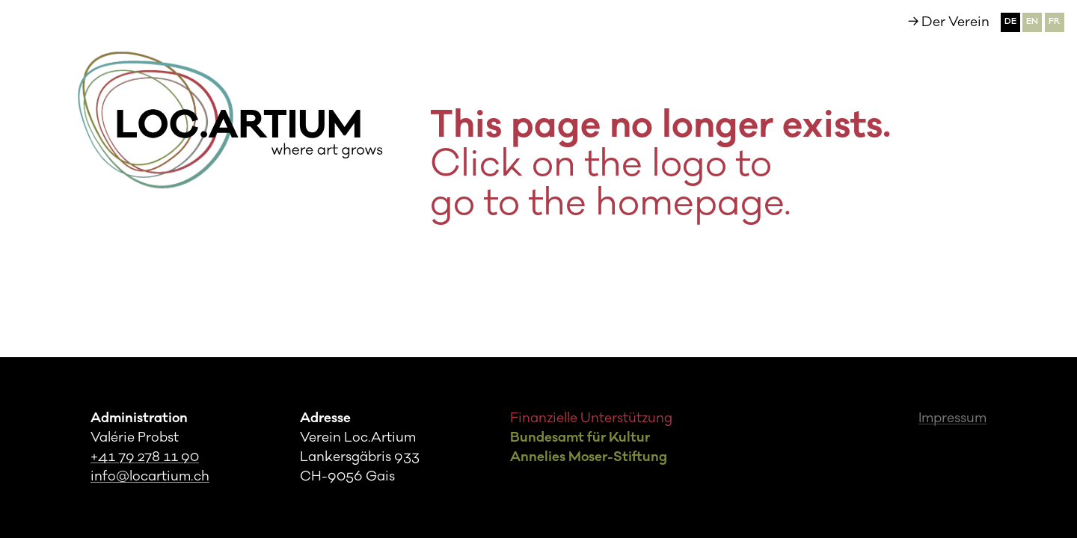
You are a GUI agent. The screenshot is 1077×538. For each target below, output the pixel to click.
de (1010, 21)
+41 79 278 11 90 (144, 457)
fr (1054, 21)
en (1032, 21)
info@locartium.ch (149, 476)
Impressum (952, 418)
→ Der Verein (948, 22)
